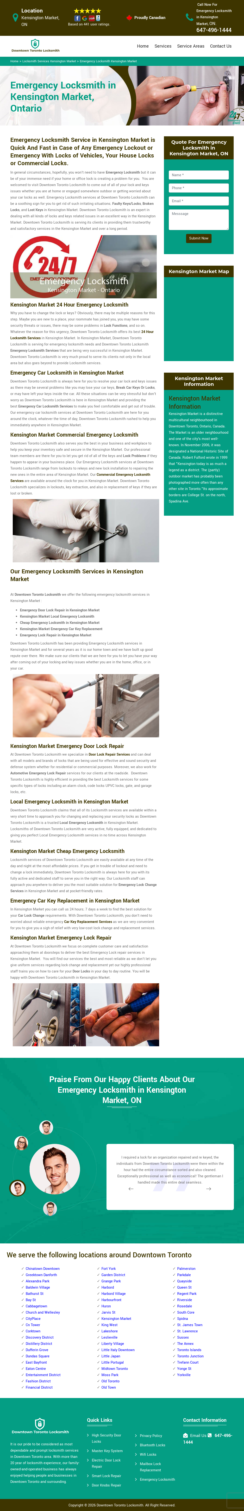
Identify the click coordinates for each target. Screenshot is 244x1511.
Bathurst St (35, 1293)
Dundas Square (38, 1356)
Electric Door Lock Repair (106, 1463)
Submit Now (198, 238)
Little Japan (110, 1356)
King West (109, 1325)
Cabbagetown (36, 1306)
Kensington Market (116, 1318)
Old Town (108, 1387)
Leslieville (109, 1337)
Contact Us (220, 46)
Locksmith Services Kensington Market (49, 61)
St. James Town (189, 1325)
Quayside (184, 1281)
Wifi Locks (148, 1454)
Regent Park (186, 1293)
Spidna (182, 1318)
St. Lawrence (187, 1331)
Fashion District (38, 1381)
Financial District (39, 1387)
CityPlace (33, 1318)
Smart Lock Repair (106, 1476)
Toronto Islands (189, 1350)
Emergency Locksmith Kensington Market (108, 61)
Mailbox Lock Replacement (150, 1467)
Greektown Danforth (41, 1275)
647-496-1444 (213, 30)
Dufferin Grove (37, 1350)
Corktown (33, 1331)
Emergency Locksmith (157, 1479)
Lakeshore (109, 1331)
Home (143, 46)
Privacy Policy (151, 1435)
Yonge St (184, 1368)
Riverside (184, 1300)
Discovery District (40, 1337)
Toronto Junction (190, 1356)
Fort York (108, 1268)
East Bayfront (36, 1362)
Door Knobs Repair (106, 1485)
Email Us (198, 1436)
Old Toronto (110, 1381)
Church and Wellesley (43, 1312)
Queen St (184, 1287)
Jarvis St (108, 1312)
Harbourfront (111, 1300)
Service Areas (190, 46)
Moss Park (109, 1375)
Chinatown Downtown (43, 1268)
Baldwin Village (38, 1287)
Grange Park (111, 1281)
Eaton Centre (36, 1368)
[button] (50, 1208)
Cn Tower (33, 1325)
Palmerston (186, 1268)
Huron (106, 1306)
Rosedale (184, 1306)
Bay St (31, 1300)
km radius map (199, 318)
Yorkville (184, 1375)
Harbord (107, 1287)
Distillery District (39, 1343)
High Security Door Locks (106, 1438)
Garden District (113, 1275)
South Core (185, 1312)
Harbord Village (113, 1293)
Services (163, 46)
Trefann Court (188, 1362)
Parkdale (184, 1275)
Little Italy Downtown (118, 1350)
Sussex (183, 1337)
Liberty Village (112, 1343)
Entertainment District (43, 1375)
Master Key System (107, 1451)
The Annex (185, 1343)
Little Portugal (112, 1362)
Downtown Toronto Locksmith (120, 1505)
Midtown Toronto (114, 1368)
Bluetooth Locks (152, 1445)
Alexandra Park (37, 1281)
